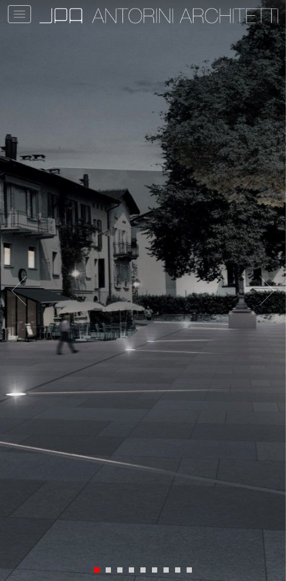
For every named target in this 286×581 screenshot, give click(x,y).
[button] (27, 290)
